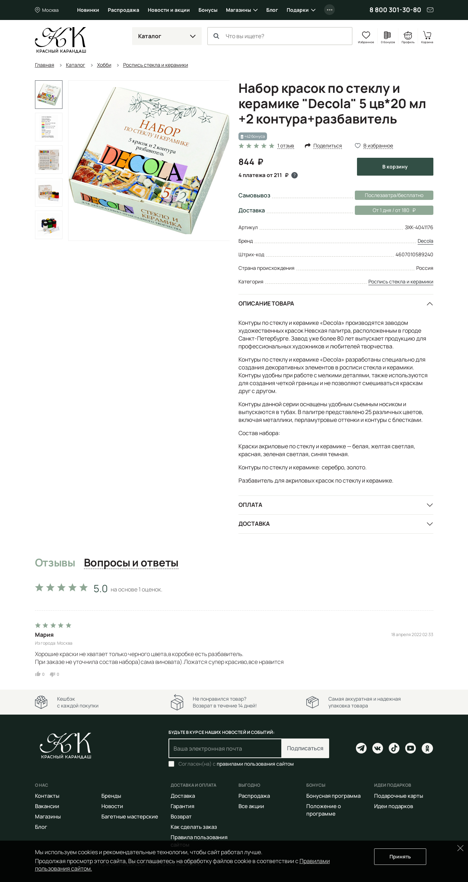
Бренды (111, 796)
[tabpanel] (234, 628)
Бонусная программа (333, 796)
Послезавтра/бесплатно (394, 195)
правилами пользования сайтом (255, 763)
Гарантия (182, 806)
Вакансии (47, 806)
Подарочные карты (398, 796)
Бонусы (207, 9)
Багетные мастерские (129, 816)
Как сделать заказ (194, 827)
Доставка (254, 524)
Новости (112, 806)
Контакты (47, 796)
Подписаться (305, 748)
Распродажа (123, 9)
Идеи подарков (393, 806)
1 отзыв (285, 146)
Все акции (251, 806)
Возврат (181, 816)
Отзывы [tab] (55, 562)
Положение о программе (323, 809)
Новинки (88, 9)
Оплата (250, 505)
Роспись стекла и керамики (400, 281)
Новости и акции (169, 9)
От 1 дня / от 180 (385, 210)
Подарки (298, 9)
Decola (425, 240)
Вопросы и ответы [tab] (131, 562)
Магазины (238, 9)
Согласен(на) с (236, 764)
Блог (272, 9)
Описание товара (266, 303)
